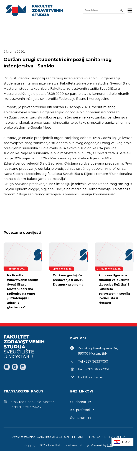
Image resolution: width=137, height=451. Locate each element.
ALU (55, 437)
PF (124, 437)
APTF (67, 437)
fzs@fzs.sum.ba (90, 377)
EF (74, 437)
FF (86, 437)
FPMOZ (94, 437)
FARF (80, 437)
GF (61, 437)
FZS (112, 437)
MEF (118, 437)
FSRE (104, 437)
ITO (110, 445)
